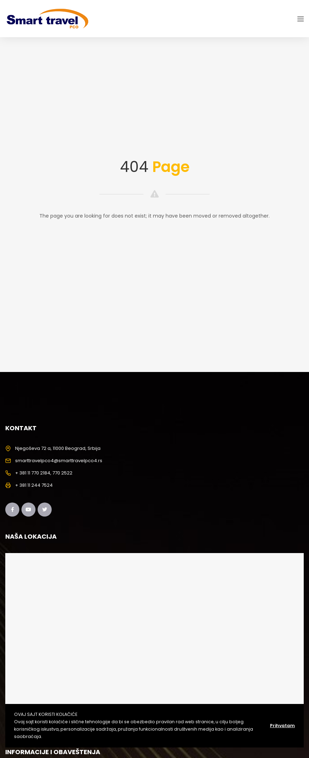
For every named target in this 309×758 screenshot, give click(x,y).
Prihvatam (282, 726)
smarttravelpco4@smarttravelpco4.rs (58, 460)
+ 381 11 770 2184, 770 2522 (43, 473)
